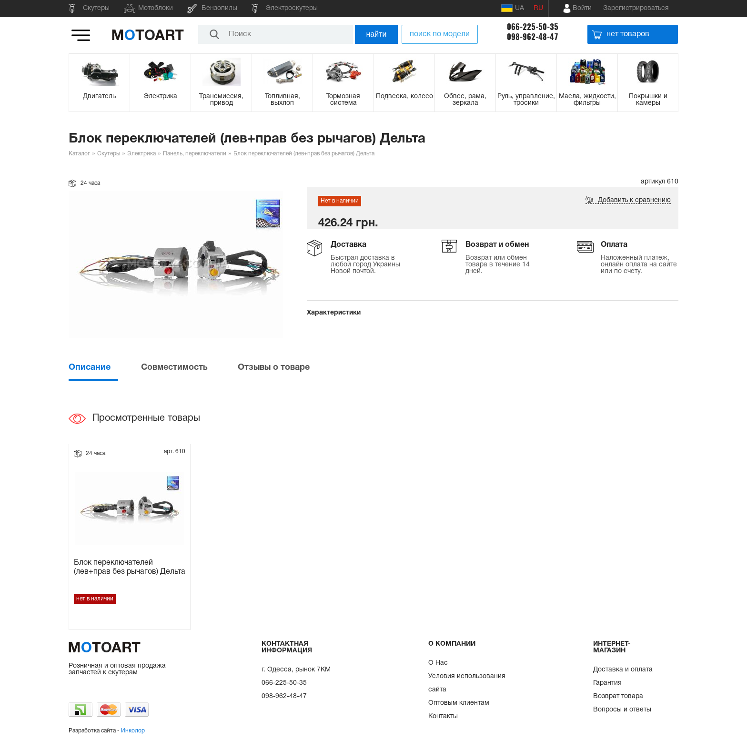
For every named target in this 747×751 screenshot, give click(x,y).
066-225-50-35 (532, 27)
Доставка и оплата (623, 670)
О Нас (438, 663)
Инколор (133, 730)
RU (538, 8)
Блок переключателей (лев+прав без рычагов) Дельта (129, 567)
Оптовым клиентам (458, 703)
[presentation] (104, 367)
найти (376, 34)
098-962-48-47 (532, 37)
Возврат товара (618, 696)
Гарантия (607, 683)
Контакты (443, 716)
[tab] (104, 367)
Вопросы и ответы (622, 710)
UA (512, 8)
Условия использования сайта (466, 683)
